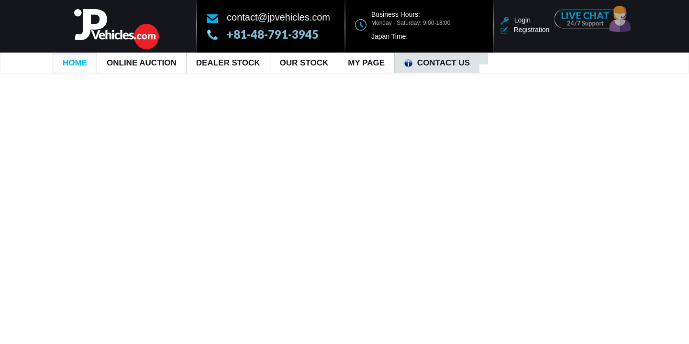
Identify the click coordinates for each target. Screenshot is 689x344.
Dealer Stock (228, 62)
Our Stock (304, 62)
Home (75, 62)
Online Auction (142, 62)
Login (515, 20)
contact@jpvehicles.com (278, 17)
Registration (524, 29)
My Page (366, 62)
